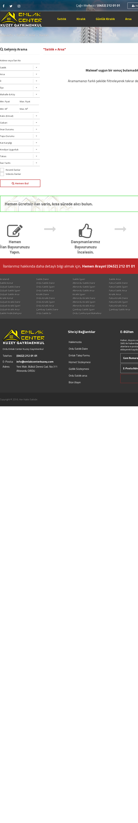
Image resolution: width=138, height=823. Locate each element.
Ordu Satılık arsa (78, 376)
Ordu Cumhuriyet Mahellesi (87, 313)
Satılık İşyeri (79, 279)
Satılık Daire (42, 279)
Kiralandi (4, 279)
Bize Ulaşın (75, 382)
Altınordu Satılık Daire (84, 283)
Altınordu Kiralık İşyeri (84, 302)
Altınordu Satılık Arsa (83, 290)
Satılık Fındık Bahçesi (11, 313)
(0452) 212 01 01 (108, 5)
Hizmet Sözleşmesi (80, 362)
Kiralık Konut (6, 298)
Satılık (61, 19)
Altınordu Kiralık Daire (84, 298)
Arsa (128, 19)
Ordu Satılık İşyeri (45, 286)
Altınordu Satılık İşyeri (84, 286)
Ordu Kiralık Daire (45, 298)
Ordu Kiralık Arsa (45, 305)
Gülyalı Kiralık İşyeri (10, 305)
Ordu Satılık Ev (43, 313)
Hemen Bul (20, 183)
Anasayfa (6, 35)
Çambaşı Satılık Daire (47, 309)
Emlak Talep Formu (79, 355)
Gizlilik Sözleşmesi (79, 369)
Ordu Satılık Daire (45, 283)
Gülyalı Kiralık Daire (10, 302)
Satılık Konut (6, 283)
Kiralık (81, 19)
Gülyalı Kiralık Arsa (10, 309)
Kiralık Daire (42, 294)
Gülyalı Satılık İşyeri (10, 290)
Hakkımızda (75, 342)
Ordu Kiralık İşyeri (45, 302)
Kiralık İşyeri (79, 294)
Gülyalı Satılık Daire (10, 286)
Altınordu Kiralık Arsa (84, 305)
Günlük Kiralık (105, 19)
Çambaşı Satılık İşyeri (84, 309)
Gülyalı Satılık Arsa (9, 294)
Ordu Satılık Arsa (45, 290)
